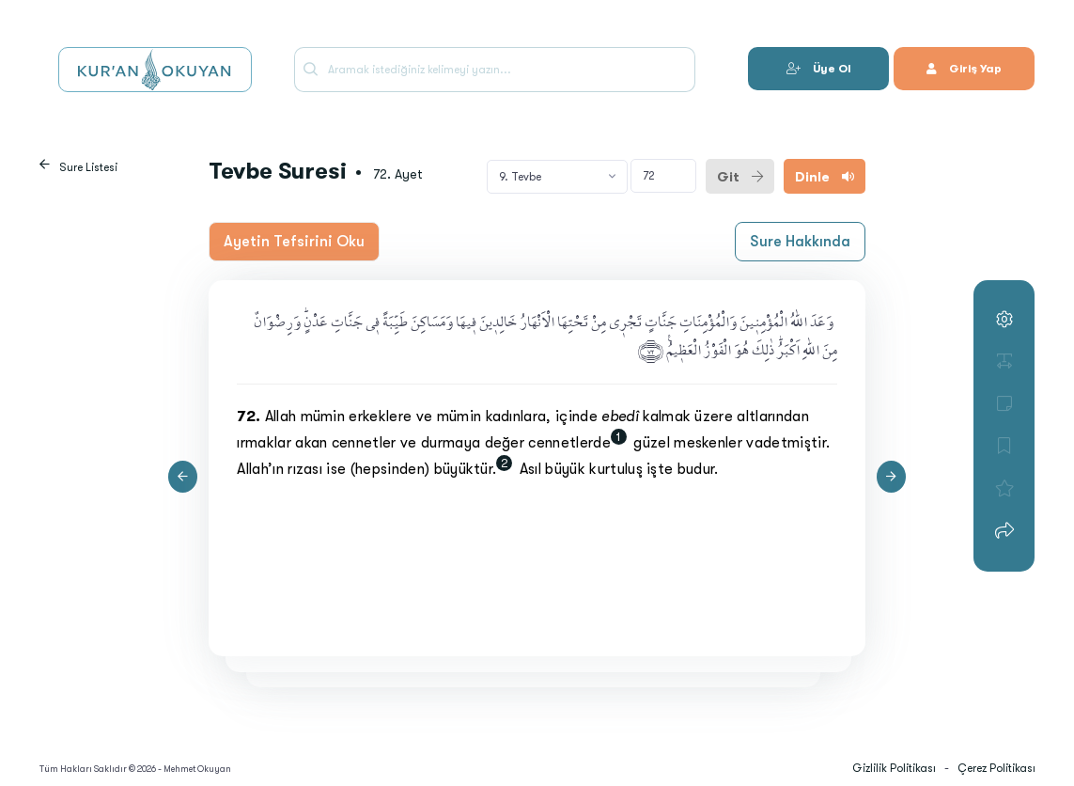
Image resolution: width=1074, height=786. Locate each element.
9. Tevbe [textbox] (520, 176)
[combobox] (557, 177)
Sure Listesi (88, 167)
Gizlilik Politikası (894, 768)
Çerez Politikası (996, 768)
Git (740, 176)
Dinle (824, 176)
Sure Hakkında (800, 241)
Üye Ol (818, 68)
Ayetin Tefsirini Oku (294, 241)
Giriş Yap (964, 68)
